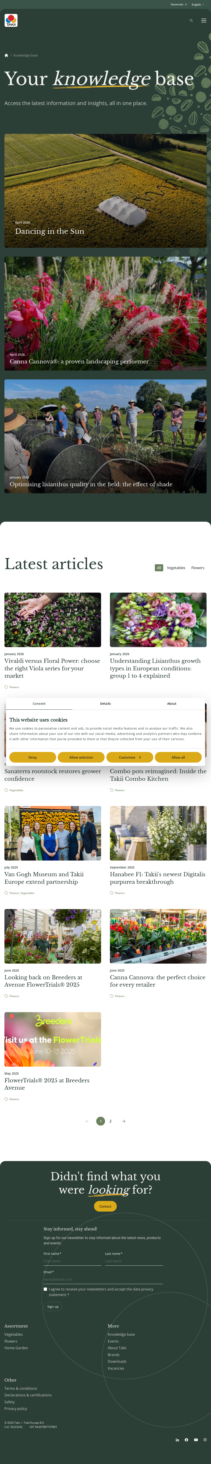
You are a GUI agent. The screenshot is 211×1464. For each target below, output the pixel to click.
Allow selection (81, 757)
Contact (105, 1206)
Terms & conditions (20, 1388)
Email (48, 1272)
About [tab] (172, 703)
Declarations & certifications (28, 1395)
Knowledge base (25, 55)
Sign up (53, 1306)
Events (113, 1341)
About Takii (117, 1347)
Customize (130, 757)
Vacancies (116, 1368)
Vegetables (176, 567)
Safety (9, 1402)
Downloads (117, 1361)
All (159, 567)
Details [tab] (105, 703)
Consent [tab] (39, 703)
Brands (114, 1354)
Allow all (178, 757)
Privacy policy (15, 1408)
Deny (33, 757)
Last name (112, 1253)
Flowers (197, 567)
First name (51, 1253)
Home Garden (16, 1347)
